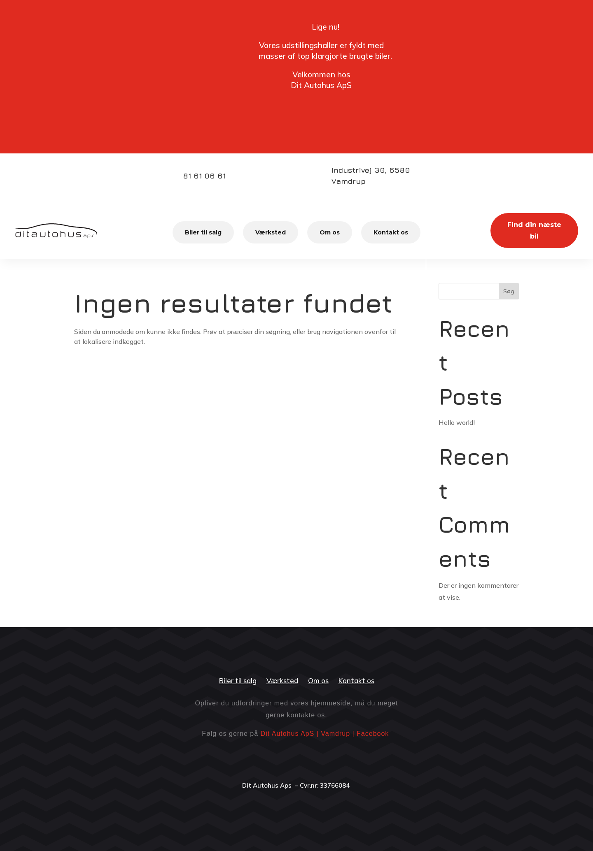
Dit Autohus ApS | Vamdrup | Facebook (325, 733)
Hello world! (457, 422)
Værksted (270, 232)
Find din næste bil (534, 230)
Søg (508, 291)
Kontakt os (391, 232)
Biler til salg (203, 232)
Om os (330, 232)
